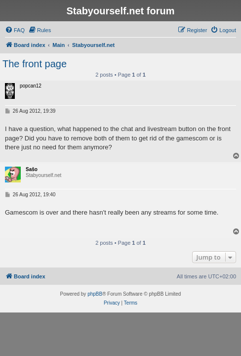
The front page (34, 63)
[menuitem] (15, 30)
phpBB (94, 294)
